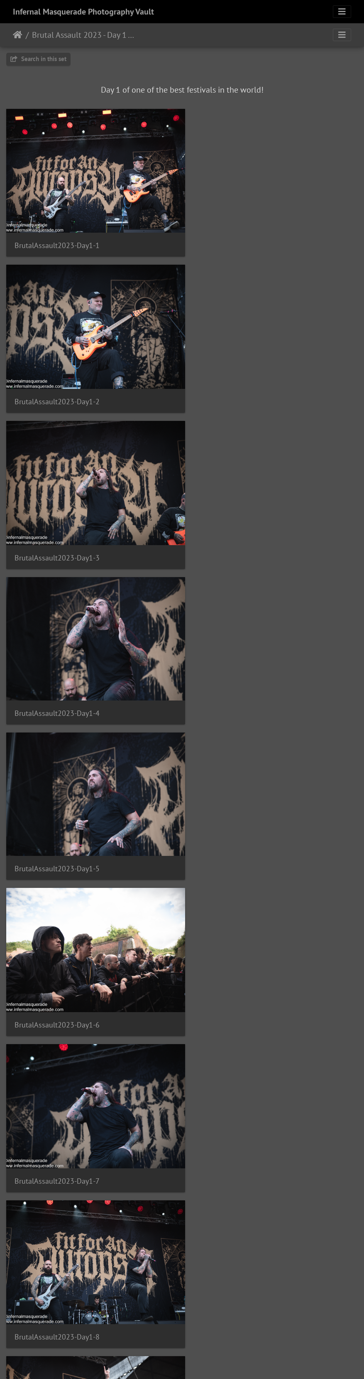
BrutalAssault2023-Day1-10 (241, 838)
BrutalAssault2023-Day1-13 (59, 1137)
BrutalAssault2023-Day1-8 (239, 688)
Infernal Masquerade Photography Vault (83, 11)
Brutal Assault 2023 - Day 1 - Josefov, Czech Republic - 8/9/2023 (83, 34)
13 (223, 1330)
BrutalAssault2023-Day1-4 (239, 388)
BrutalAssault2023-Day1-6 (239, 538)
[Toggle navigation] (342, 11)
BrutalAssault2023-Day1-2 (239, 239)
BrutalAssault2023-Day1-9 (57, 838)
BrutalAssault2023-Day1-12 (241, 987)
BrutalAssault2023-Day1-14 (241, 1137)
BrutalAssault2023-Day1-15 (59, 1287)
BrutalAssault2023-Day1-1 (57, 239)
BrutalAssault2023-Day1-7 (57, 688)
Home (17, 35)
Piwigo (199, 1361)
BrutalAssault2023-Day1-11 (59, 987)
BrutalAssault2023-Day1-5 (57, 537)
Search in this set (38, 59)
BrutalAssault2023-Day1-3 (57, 388)
